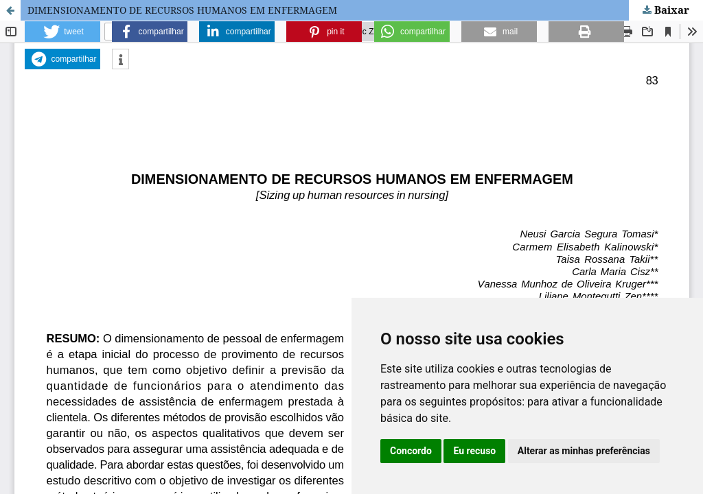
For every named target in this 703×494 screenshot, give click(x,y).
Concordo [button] (411, 450)
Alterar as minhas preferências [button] (584, 450)
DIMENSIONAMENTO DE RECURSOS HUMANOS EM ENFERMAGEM (182, 9)
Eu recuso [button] (474, 450)
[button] (62, 31)
